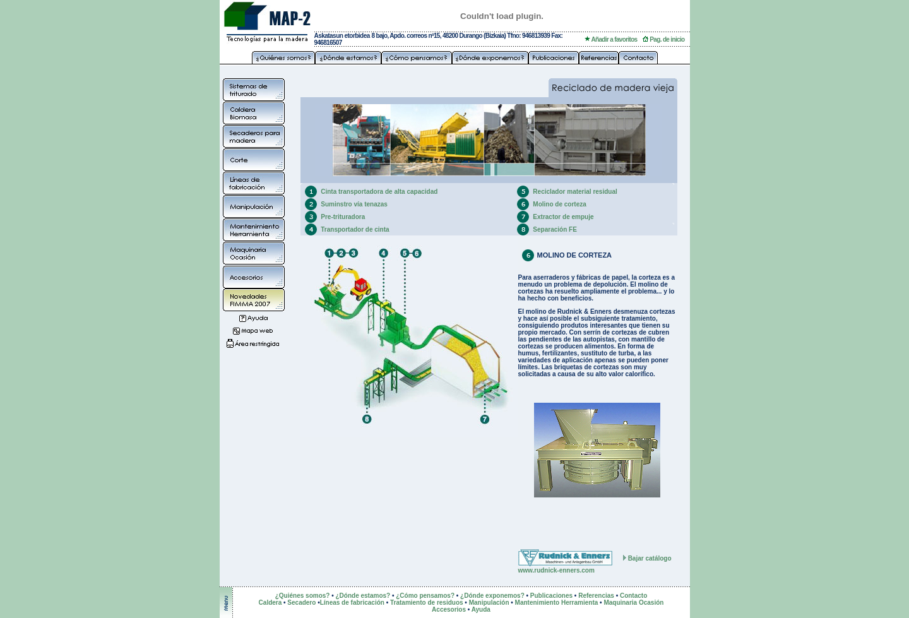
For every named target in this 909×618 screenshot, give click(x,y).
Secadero (301, 602)
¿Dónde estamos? (362, 595)
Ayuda (481, 609)
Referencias (596, 595)
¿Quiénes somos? (302, 595)
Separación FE (554, 229)
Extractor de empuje (563, 216)
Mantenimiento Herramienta (556, 602)
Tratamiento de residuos (426, 602)
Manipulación (489, 602)
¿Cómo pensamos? (425, 595)
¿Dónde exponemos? (492, 595)
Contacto (633, 595)
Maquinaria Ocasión (633, 602)
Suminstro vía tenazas (354, 204)
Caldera (271, 602)
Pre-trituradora (343, 216)
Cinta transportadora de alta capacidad (379, 191)
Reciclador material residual (575, 191)
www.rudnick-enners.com (556, 570)
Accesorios (449, 609)
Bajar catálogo (650, 558)
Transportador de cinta (355, 229)
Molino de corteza (559, 204)
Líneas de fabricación (352, 602)
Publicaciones (551, 595)
